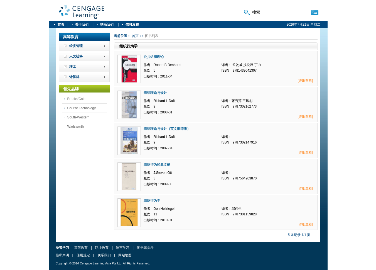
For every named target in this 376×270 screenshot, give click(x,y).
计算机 (74, 77)
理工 (72, 67)
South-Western (78, 117)
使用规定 (83, 255)
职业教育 (102, 248)
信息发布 (132, 24)
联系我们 (107, 24)
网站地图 (125, 255)
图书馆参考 (145, 248)
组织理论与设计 (155, 93)
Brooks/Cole (76, 99)
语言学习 (122, 248)
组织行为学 (152, 201)
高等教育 (81, 248)
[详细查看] (305, 80)
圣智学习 (81, 12)
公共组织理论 (154, 57)
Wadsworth (75, 126)
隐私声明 (62, 255)
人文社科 (76, 56)
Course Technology (81, 108)
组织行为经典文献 (157, 165)
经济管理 (76, 46)
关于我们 (82, 24)
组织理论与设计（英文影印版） (167, 129)
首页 (61, 24)
